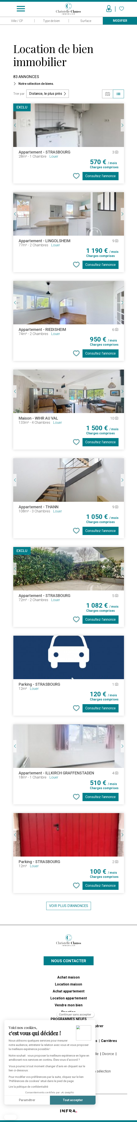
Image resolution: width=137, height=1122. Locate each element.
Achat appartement (68, 991)
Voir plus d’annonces (68, 906)
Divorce (108, 1054)
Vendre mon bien (69, 1005)
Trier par (19, 93)
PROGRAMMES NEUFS (69, 1019)
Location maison (68, 984)
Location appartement (68, 998)
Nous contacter (68, 961)
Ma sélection (101, 1071)
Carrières (109, 1041)
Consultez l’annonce (100, 176)
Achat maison (68, 977)
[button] (10, 1117)
